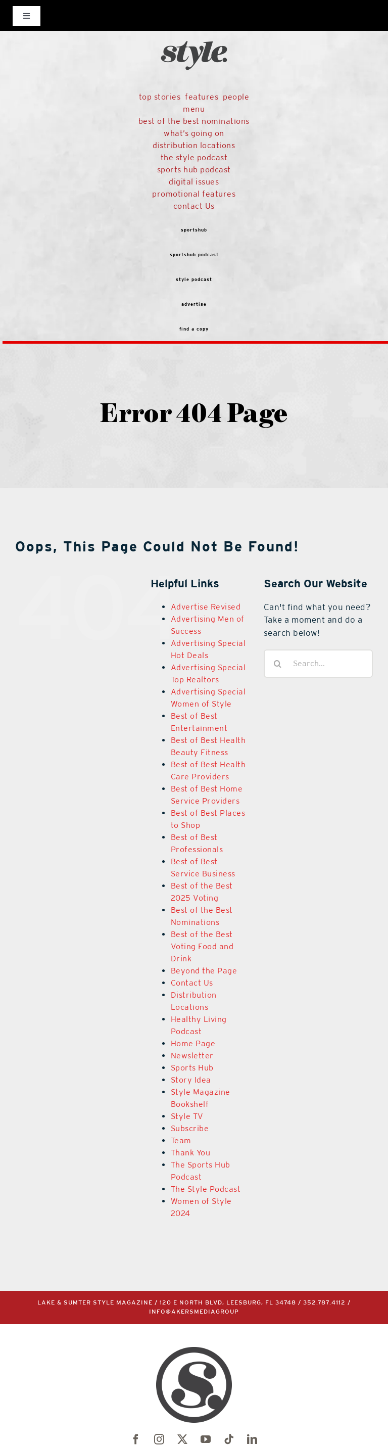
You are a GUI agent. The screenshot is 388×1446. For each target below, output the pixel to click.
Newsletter (192, 1055)
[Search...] (318, 663)
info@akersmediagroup (195, 1313)
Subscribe (190, 1128)
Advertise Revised (206, 607)
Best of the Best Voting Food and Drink (202, 946)
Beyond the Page (204, 970)
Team (181, 1140)
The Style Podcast (206, 1189)
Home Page (193, 1043)
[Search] (278, 663)
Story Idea (191, 1080)
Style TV (187, 1116)
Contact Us (192, 983)
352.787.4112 (326, 1304)
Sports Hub (192, 1067)
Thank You (191, 1152)
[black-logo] (194, 22)
